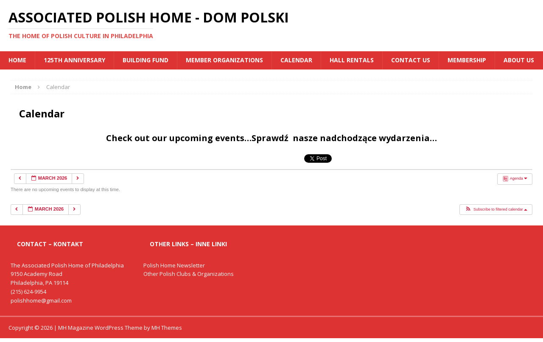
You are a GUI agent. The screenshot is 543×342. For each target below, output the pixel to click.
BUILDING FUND (145, 60)
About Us (519, 60)
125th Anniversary (74, 60)
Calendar (296, 60)
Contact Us (410, 60)
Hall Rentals (352, 60)
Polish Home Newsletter (174, 265)
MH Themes (166, 327)
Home (17, 60)
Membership (467, 60)
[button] (496, 210)
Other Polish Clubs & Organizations (188, 274)
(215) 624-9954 (28, 291)
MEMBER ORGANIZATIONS (224, 60)
